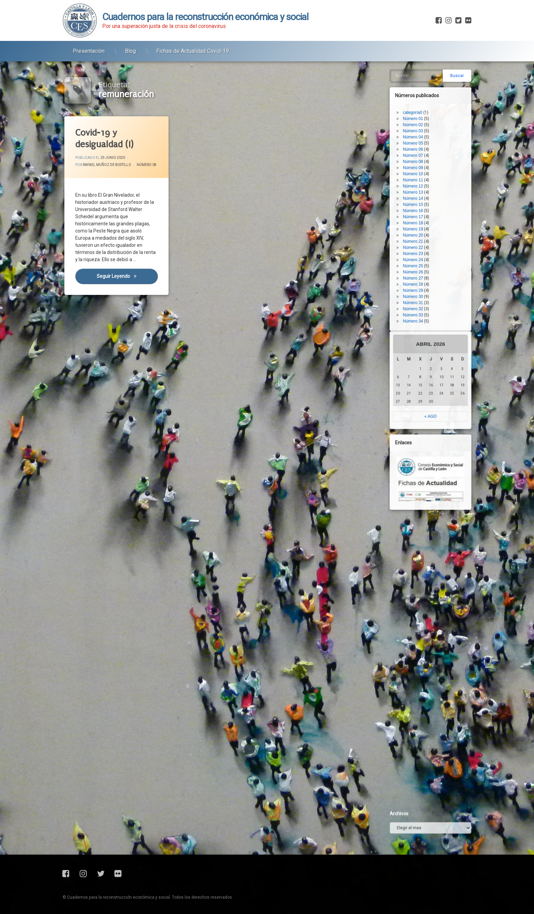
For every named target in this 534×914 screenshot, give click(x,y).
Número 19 (425, 125)
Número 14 (425, 94)
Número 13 (425, 88)
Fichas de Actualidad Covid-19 (192, 42)
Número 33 (425, 211)
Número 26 (425, 168)
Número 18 (425, 119)
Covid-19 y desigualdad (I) (105, 139)
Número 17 (425, 113)
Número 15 (425, 101)
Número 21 (425, 137)
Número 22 (425, 143)
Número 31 (425, 199)
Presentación (89, 42)
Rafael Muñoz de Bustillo (107, 165)
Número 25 (425, 162)
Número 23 (425, 150)
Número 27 (425, 174)
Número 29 (425, 186)
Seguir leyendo (127, 276)
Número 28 (425, 180)
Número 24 (425, 156)
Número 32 (425, 205)
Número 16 (425, 107)
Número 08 (147, 165)
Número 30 (425, 193)
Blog (130, 42)
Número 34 (425, 217)
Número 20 (425, 131)
